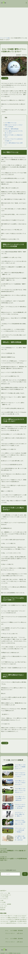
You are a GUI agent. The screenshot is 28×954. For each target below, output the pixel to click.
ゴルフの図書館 (9, 953)
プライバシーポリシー (10, 941)
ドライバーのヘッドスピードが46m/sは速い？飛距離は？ (13, 830)
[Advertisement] (14, 22)
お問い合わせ (20, 941)
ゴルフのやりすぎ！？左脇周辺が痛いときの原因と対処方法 (13, 921)
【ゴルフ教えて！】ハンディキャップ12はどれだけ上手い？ (13, 782)
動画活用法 (2, 909)
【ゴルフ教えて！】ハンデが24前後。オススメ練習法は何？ (13, 798)
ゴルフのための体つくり (5, 895)
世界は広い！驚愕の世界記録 (11, 128)
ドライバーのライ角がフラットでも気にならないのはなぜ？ (13, 915)
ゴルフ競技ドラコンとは (10, 122)
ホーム (1, 38)
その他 (1, 900)
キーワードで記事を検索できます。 (8, 870)
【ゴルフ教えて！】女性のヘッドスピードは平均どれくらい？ (13, 790)
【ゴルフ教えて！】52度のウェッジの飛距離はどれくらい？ (13, 767)
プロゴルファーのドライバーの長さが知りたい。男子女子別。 (13, 806)
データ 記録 (6, 38)
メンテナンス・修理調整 (5, 904)
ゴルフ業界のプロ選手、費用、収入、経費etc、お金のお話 (13, 838)
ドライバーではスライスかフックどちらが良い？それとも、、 (13, 775)
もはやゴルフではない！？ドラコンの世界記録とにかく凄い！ (13, 822)
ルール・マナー (3, 906)
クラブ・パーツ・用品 (5, 893)
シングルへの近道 (4, 896)
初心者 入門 (2, 907)
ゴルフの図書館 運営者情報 (16, 938)
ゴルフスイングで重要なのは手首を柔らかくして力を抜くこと (13, 917)
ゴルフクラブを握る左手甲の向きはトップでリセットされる (13, 923)
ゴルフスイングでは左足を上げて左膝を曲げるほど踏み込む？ (13, 919)
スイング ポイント (4, 898)
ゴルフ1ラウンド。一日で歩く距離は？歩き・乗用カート (13, 814)
